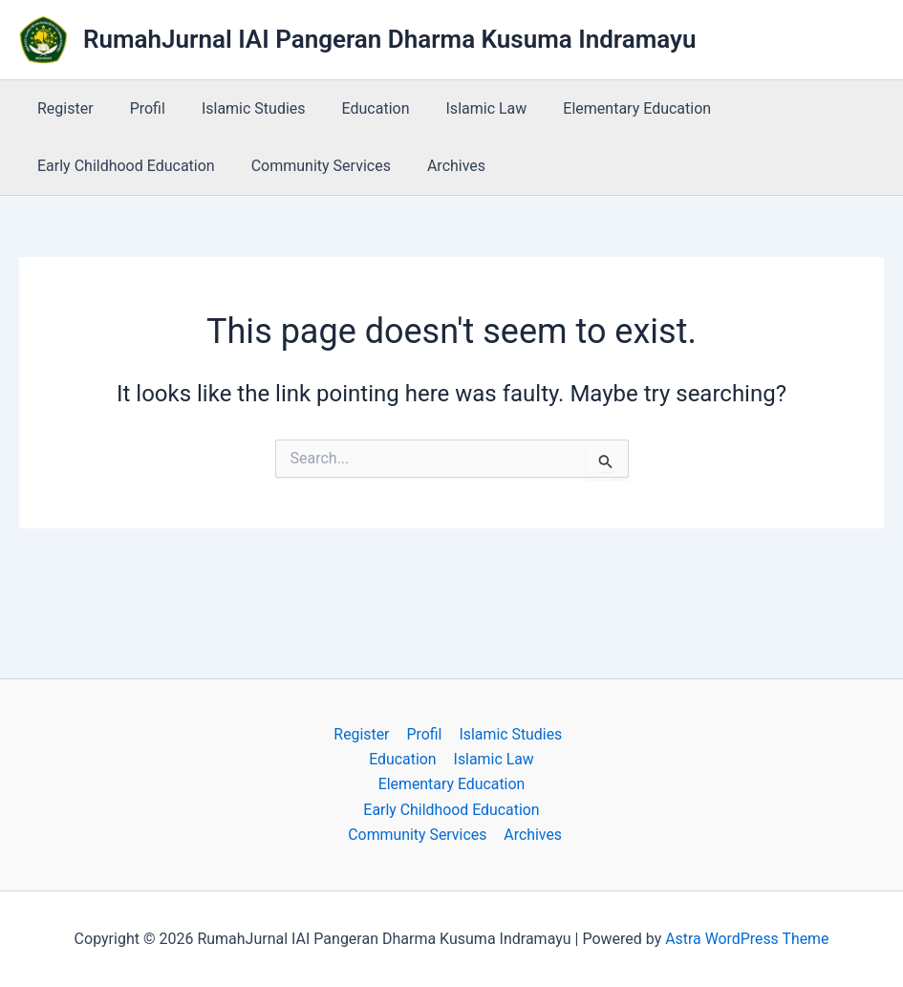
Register (62, 108)
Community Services (312, 166)
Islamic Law (461, 108)
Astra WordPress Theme (747, 939)
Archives (442, 166)
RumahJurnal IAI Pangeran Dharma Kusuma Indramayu (390, 39)
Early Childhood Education (123, 166)
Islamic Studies (239, 108)
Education (356, 108)
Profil (139, 108)
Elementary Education (605, 108)
